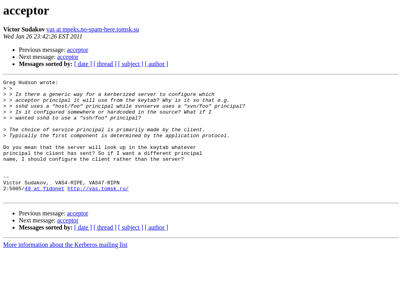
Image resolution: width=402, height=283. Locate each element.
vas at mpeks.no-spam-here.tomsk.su (92, 29)
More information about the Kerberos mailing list (65, 268)
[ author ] (156, 64)
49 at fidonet (44, 210)
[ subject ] (130, 64)
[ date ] (83, 64)
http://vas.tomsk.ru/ (98, 210)
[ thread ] (105, 64)
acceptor (77, 49)
